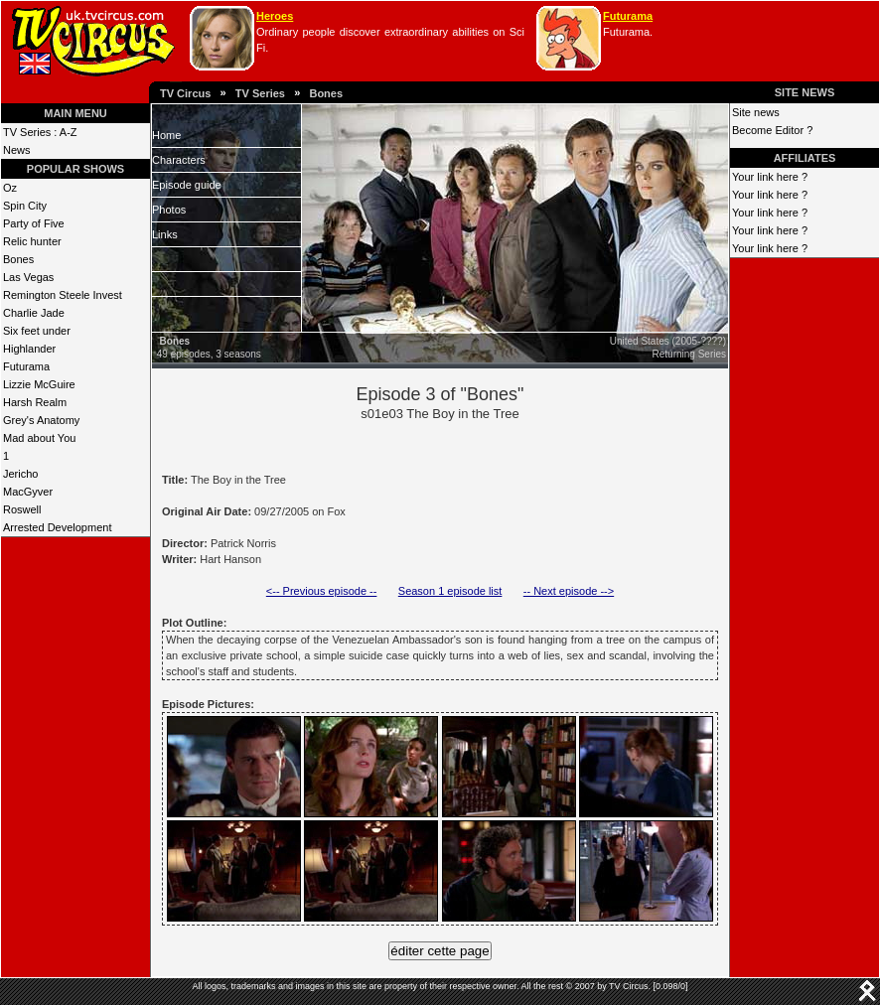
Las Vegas (28, 277)
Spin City (25, 206)
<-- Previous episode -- (321, 591)
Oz (10, 188)
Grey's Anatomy (41, 420)
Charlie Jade (34, 313)
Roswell (22, 509)
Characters (179, 160)
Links (165, 234)
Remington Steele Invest (62, 295)
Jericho (20, 474)
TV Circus (185, 93)
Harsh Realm (35, 402)
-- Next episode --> (568, 591)
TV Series (260, 93)
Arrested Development (57, 527)
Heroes (274, 16)
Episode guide (186, 185)
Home (166, 135)
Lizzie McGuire (39, 384)
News (17, 150)
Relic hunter (32, 241)
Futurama (628, 16)
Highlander (29, 349)
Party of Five (34, 223)
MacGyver (28, 492)
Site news (756, 112)
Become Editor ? (772, 130)
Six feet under (37, 331)
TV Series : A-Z (40, 132)
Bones (326, 93)
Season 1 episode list (450, 591)
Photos (169, 209)
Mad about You (39, 438)
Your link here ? (769, 177)
